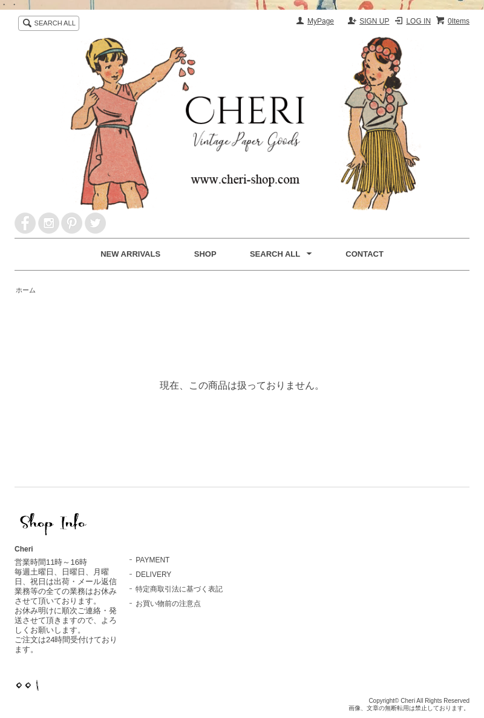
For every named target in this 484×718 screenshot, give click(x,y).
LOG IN (418, 21)
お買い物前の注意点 (168, 603)
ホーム (26, 290)
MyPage (320, 21)
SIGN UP (374, 21)
